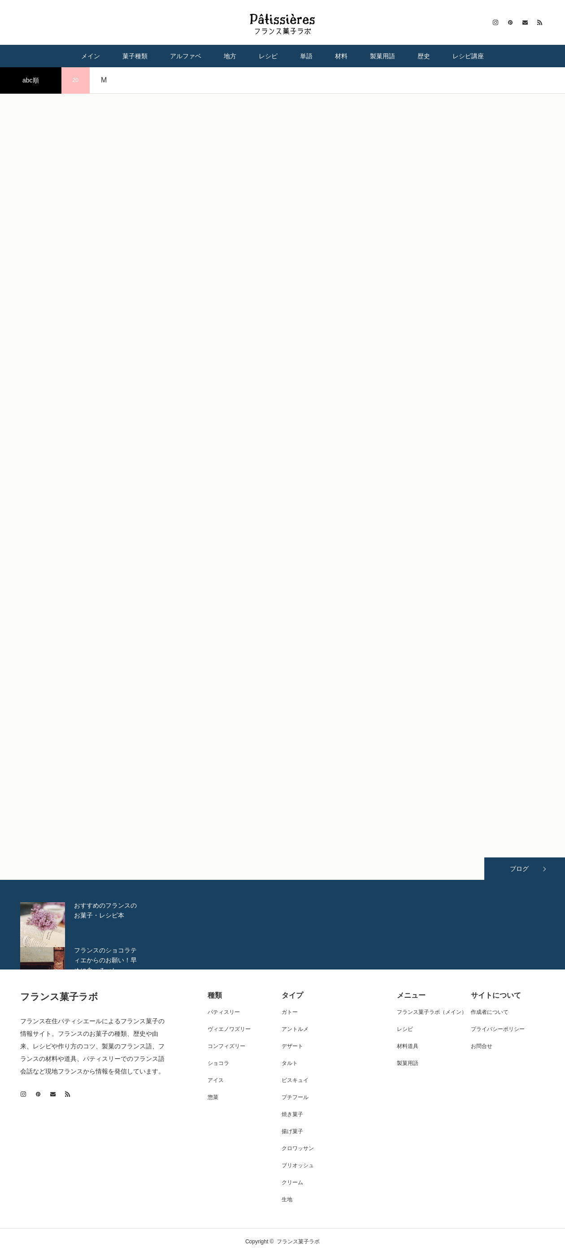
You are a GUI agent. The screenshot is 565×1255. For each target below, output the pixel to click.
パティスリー (224, 1012)
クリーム (292, 1182)
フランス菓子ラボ (59, 996)
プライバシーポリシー (498, 1029)
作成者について (489, 1012)
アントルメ (295, 1029)
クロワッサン (298, 1148)
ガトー (290, 1012)
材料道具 (407, 1046)
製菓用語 (382, 56)
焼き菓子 (292, 1114)
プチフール (295, 1097)
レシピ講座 (468, 56)
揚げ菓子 (292, 1131)
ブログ (519, 868)
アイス (216, 1080)
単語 (306, 56)
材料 (341, 56)
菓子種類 (135, 56)
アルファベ (185, 56)
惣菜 (213, 1097)
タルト (290, 1063)
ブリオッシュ (298, 1165)
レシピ (268, 56)
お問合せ (481, 1046)
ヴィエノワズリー (229, 1029)
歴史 (423, 56)
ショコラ (218, 1063)
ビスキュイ (295, 1080)
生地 (287, 1199)
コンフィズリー (226, 1046)
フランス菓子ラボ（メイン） (432, 1012)
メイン (90, 56)
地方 (230, 56)
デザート (292, 1046)
